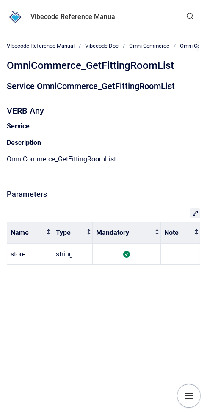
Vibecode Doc (102, 46)
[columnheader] (29, 233)
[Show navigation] (188, 395)
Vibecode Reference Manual (73, 17)
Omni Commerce (149, 46)
